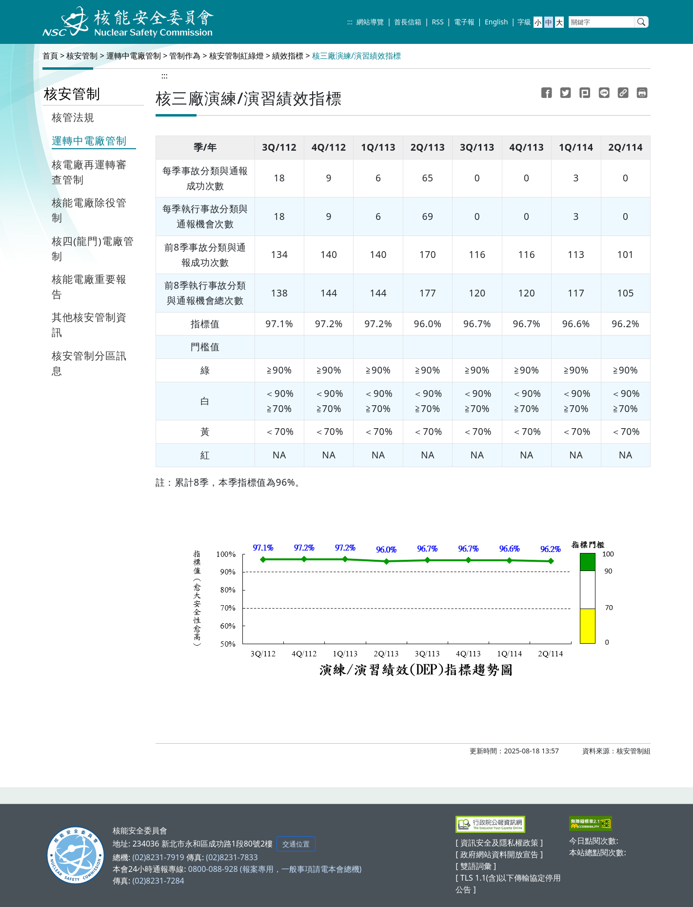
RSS (438, 21)
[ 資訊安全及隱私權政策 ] (499, 842)
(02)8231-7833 (231, 857)
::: (350, 21)
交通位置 (296, 843)
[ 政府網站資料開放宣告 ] (499, 854)
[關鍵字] (601, 22)
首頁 (50, 55)
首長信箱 (407, 21)
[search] (641, 22)
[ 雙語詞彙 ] (475, 866)
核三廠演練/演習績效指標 (356, 55)
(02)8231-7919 (158, 857)
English (496, 21)
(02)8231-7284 (158, 880)
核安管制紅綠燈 (236, 55)
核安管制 (82, 55)
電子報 (464, 21)
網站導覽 (370, 21)
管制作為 (184, 55)
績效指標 (287, 55)
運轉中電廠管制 (133, 55)
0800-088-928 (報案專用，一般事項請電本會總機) (275, 869)
